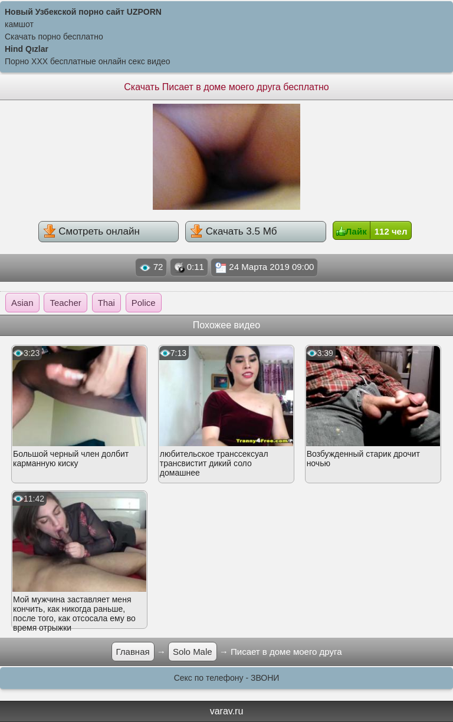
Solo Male (192, 652)
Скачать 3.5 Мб (233, 231)
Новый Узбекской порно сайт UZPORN (83, 12)
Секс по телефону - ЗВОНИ (227, 678)
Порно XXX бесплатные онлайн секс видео (87, 61)
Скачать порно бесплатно (54, 36)
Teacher (65, 303)
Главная (133, 652)
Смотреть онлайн (91, 231)
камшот (19, 24)
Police (144, 303)
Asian (22, 303)
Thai (106, 303)
